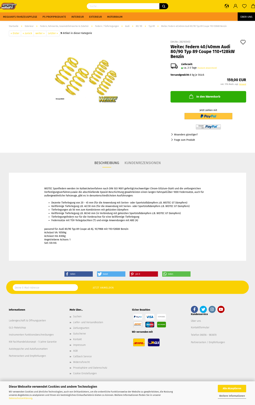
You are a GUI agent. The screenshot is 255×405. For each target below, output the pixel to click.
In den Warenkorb (204, 96)
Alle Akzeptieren (232, 388)
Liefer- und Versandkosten (88, 322)
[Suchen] (163, 6)
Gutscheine (79, 333)
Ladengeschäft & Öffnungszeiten (27, 320)
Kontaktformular (200, 327)
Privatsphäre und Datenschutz (90, 367)
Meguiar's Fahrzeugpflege (20, 16)
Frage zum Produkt (184, 139)
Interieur (77, 16)
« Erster (15, 33)
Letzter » (53, 33)
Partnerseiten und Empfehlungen (27, 355)
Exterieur (95, 16)
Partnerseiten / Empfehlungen (208, 342)
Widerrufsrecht (81, 362)
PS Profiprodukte (54, 16)
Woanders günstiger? (186, 134)
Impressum (79, 344)
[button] (78, 274)
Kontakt (77, 339)
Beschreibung (106, 163)
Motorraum (115, 16)
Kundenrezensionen (142, 163)
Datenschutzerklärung (20, 398)
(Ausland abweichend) (207, 68)
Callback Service (82, 356)
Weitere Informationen (232, 395)
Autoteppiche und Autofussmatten (28, 348)
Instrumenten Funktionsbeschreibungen (31, 334)
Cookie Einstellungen (85, 373)
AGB (75, 350)
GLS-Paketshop (17, 327)
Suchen (77, 316)
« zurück (27, 33)
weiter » (40, 33)
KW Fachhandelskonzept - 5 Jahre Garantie (33, 341)
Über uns (246, 16)
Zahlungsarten (81, 328)
